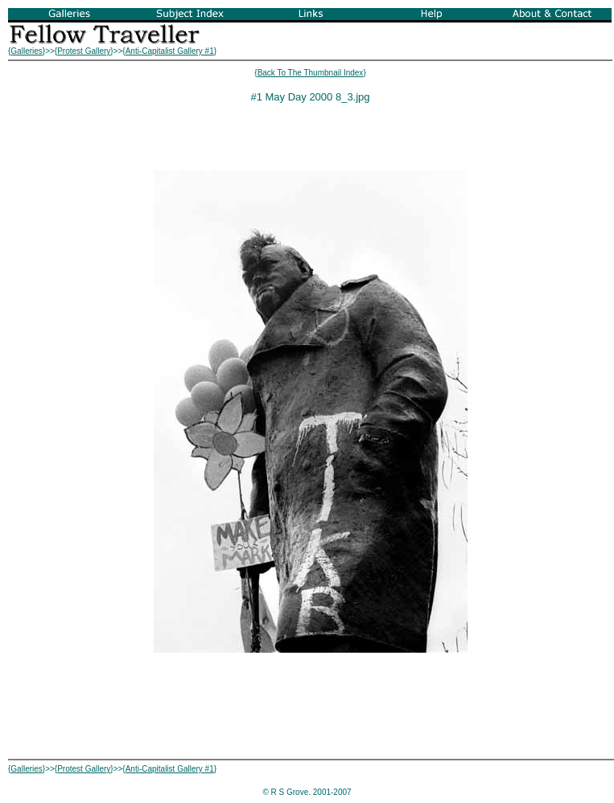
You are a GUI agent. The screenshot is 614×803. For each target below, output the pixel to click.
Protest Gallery (83, 51)
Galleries (26, 51)
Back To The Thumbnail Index (311, 72)
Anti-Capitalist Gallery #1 (170, 51)
